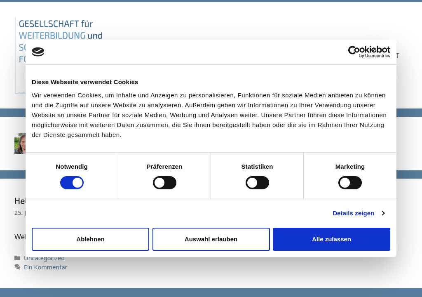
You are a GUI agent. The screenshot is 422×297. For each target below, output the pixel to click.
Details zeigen (353, 213)
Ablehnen (90, 239)
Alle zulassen (331, 239)
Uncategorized (44, 258)
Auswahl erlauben (211, 239)
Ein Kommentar (45, 267)
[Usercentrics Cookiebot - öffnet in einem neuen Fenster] (354, 52)
